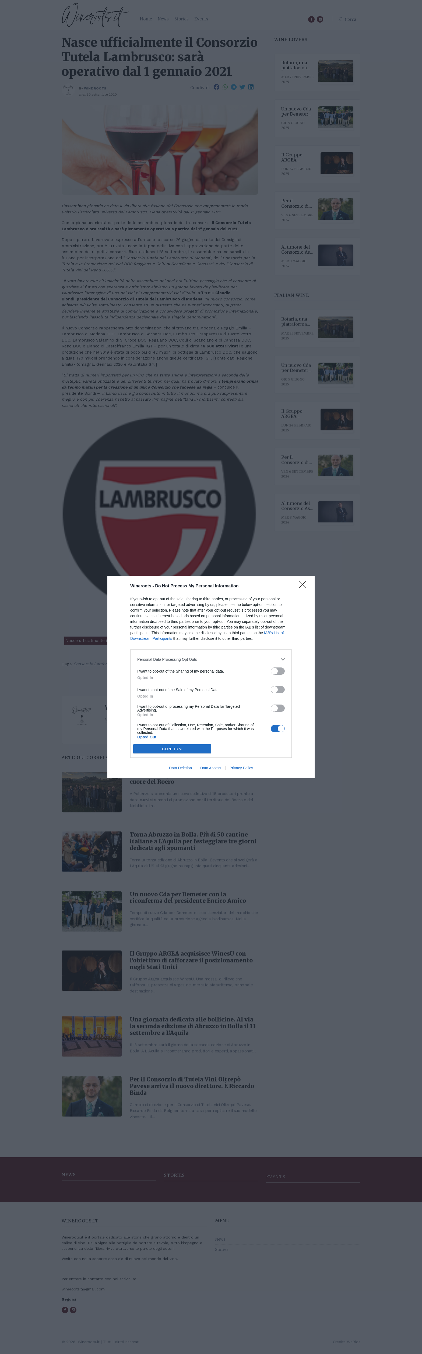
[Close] (304, 586)
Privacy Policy (241, 768)
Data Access (210, 768)
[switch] (278, 671)
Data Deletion (180, 768)
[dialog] (211, 677)
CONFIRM (172, 749)
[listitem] (211, 659)
